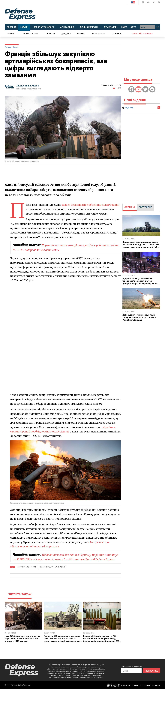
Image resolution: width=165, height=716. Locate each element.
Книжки (80, 34)
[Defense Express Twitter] (153, 3)
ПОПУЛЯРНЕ (145, 207)
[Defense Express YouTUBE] (148, 3)
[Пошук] (157, 27)
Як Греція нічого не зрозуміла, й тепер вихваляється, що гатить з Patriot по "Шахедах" (140, 317)
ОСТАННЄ (129, 207)
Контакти (117, 34)
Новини (16, 47)
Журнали (51, 34)
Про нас (10, 34)
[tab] (129, 207)
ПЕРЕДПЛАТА (145, 690)
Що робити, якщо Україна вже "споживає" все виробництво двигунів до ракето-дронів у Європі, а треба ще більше (138, 282)
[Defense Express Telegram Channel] (159, 3)
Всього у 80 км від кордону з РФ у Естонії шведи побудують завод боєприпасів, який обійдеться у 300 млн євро (102, 644)
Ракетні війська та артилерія (49, 571)
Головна (8, 47)
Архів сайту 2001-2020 (142, 34)
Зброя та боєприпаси (26, 571)
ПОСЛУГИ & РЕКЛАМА (129, 690)
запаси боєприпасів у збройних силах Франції (91, 204)
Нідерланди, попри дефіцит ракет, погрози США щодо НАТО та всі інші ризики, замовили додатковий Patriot (141, 246)
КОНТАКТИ (156, 690)
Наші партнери (98, 34)
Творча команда (30, 34)
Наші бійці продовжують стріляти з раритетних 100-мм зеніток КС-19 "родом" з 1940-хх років (24, 643)
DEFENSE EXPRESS (28, 85)
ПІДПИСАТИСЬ (151, 675)
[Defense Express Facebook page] (143, 3)
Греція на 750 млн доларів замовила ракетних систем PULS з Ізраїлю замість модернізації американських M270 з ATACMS (62, 644)
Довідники (66, 34)
